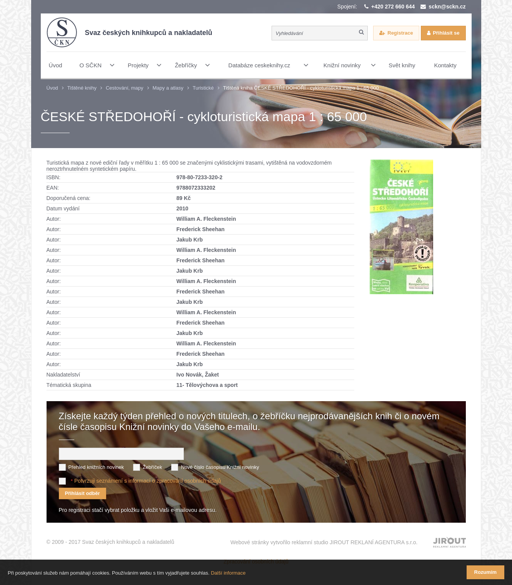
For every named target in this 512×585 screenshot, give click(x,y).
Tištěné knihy (82, 88)
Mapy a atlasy (168, 88)
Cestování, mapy (124, 88)
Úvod (52, 88)
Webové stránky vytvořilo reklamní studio (324, 542)
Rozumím (485, 572)
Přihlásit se (446, 33)
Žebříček (152, 467)
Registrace (400, 33)
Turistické (203, 88)
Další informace (228, 573)
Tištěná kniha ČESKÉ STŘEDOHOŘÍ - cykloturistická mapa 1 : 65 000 (301, 88)
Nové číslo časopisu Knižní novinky (220, 467)
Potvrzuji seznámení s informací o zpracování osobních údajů (147, 481)
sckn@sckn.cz (447, 6)
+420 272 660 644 (393, 6)
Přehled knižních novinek (96, 467)
